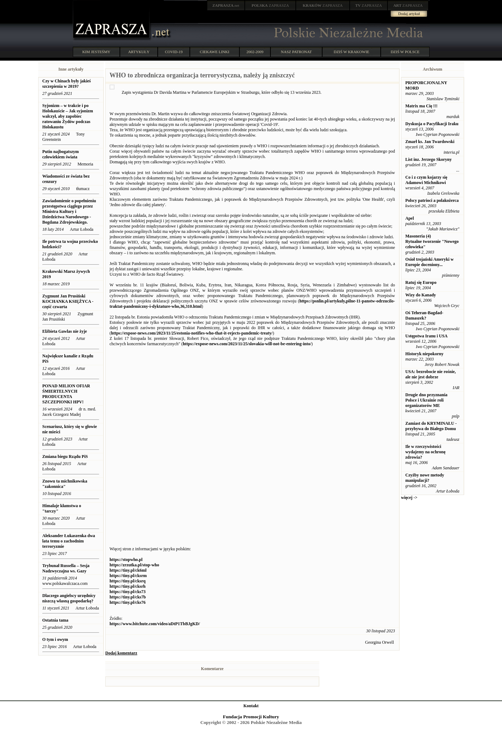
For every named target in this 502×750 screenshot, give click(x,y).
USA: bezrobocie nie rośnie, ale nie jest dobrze (430, 374)
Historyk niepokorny (424, 353)
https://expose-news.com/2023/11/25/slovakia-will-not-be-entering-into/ (247, 343)
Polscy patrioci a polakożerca (431, 200)
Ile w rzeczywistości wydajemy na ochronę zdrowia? (425, 452)
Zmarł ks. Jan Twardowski (430, 141)
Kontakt (251, 705)
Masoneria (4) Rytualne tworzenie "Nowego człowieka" (432, 241)
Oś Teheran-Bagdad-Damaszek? (424, 315)
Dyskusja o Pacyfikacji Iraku (431, 123)
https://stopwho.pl (126, 559)
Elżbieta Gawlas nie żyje (64, 331)
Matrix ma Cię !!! (421, 105)
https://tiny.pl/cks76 (128, 602)
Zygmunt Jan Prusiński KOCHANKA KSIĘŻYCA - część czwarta (67, 301)
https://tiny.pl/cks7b (128, 597)
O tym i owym (55, 639)
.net (225, 5)
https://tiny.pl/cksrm (128, 575)
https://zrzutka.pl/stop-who (134, 564)
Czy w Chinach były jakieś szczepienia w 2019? (66, 83)
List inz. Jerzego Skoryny (428, 159)
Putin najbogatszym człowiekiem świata (60, 154)
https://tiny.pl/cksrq (128, 580)
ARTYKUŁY (138, 52)
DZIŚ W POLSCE (405, 52)
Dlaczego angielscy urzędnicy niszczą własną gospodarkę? (69, 598)
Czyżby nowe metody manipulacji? (424, 478)
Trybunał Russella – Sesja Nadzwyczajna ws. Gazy (66, 568)
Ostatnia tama (55, 620)
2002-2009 (255, 52)
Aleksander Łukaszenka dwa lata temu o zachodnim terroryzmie (68, 541)
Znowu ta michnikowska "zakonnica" (64, 484)
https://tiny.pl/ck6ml (128, 570)
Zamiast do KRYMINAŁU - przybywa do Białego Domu (431, 426)
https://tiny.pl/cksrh (128, 586)
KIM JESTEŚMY (96, 52)
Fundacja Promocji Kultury (251, 716)
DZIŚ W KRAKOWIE (351, 52)
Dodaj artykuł (409, 13)
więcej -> (409, 497)
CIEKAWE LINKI (214, 52)
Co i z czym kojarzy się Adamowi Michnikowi (426, 180)
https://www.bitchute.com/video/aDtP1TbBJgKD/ (155, 623)
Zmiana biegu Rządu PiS (65, 456)
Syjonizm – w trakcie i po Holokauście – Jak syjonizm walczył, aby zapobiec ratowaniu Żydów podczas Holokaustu (67, 116)
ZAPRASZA (270, 5)
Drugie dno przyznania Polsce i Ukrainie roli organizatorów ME (426, 400)
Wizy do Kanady (420, 294)
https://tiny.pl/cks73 (128, 591)
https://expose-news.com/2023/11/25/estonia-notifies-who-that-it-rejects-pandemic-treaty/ (192, 333)
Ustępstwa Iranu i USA (426, 335)
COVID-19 (174, 52)
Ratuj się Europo (420, 282)
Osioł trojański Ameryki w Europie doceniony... (429, 262)
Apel (409, 218)
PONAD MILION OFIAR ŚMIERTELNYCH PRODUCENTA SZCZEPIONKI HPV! (66, 393)
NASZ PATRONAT (296, 52)
